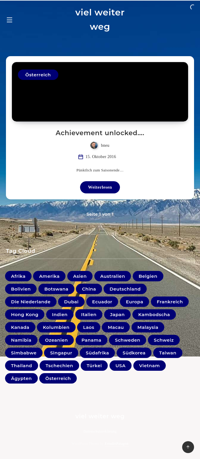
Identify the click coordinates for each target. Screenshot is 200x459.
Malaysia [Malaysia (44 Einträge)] (148, 327)
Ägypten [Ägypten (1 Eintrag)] (21, 378)
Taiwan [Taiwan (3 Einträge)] (167, 353)
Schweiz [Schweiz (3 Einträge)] (164, 340)
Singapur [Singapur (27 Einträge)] (61, 353)
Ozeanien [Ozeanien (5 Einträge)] (56, 340)
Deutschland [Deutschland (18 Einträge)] (125, 289)
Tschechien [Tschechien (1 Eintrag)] (59, 365)
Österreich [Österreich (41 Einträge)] (58, 378)
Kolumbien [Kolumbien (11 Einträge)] (56, 327)
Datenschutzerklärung (99, 431)
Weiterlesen (100, 187)
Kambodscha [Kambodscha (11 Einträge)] (154, 314)
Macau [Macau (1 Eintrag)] (116, 327)
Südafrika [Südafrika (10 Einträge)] (97, 353)
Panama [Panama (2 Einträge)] (91, 340)
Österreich (38, 75)
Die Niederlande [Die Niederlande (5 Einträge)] (31, 302)
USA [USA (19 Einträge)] (120, 365)
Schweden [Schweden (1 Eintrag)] (127, 340)
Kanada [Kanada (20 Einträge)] (20, 327)
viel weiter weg (100, 19)
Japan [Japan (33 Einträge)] (117, 314)
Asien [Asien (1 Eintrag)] (80, 276)
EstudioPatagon (117, 443)
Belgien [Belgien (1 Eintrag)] (148, 276)
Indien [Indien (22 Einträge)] (60, 314)
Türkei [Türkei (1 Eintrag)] (94, 365)
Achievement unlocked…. (100, 133)
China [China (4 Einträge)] (89, 289)
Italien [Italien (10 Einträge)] (89, 314)
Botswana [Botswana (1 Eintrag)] (56, 289)
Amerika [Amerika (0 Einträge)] (49, 276)
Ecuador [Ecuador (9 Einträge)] (102, 302)
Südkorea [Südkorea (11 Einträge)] (134, 353)
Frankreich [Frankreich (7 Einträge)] (170, 302)
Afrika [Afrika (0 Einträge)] (18, 276)
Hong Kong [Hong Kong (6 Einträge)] (24, 314)
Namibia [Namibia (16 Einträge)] (21, 340)
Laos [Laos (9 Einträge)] (88, 327)
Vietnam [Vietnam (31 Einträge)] (149, 365)
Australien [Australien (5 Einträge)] (112, 276)
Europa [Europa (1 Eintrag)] (134, 302)
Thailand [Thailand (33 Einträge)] (21, 365)
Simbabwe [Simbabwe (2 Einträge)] (24, 353)
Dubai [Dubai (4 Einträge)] (71, 302)
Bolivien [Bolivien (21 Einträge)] (21, 289)
